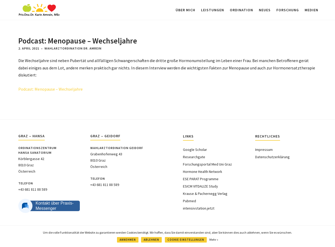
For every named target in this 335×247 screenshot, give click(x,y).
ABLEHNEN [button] (151, 239)
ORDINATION (241, 10)
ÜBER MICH (185, 10)
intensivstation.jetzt (198, 208)
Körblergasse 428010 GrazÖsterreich (31, 165)
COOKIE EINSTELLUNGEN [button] (186, 239)
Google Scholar (195, 149)
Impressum (264, 149)
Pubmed (189, 201)
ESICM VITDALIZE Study (200, 186)
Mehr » (213, 239)
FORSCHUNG (287, 10)
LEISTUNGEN (212, 10)
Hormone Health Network (202, 171)
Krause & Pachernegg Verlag (205, 193)
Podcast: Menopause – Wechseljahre (50, 89)
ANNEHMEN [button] (128, 239)
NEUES (265, 10)
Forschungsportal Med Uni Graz (207, 164)
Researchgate (194, 157)
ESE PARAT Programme (201, 179)
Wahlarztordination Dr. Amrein (73, 48)
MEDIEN (311, 10)
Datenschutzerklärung (272, 157)
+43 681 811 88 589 (32, 189)
